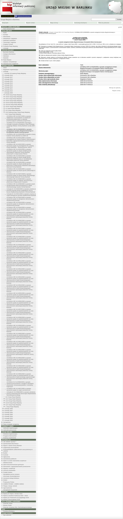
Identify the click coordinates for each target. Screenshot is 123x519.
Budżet (5, 453)
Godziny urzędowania (9, 438)
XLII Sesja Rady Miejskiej (12, 110)
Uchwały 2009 (8, 93)
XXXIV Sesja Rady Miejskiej (13, 97)
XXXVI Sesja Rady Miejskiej (13, 100)
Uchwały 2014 (8, 83)
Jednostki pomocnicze (9, 430)
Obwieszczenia (7, 462)
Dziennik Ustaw (7, 503)
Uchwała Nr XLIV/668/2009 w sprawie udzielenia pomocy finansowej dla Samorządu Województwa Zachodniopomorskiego (21, 393)
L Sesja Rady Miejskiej (12, 406)
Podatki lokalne (7, 472)
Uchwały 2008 (8, 408)
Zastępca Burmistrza (9, 54)
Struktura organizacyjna (10, 434)
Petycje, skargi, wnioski (10, 486)
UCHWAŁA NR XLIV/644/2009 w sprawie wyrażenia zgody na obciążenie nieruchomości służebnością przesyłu (20, 209)
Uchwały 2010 (8, 91)
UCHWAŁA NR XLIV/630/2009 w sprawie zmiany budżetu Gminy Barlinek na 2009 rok (21, 135)
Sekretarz (6, 56)
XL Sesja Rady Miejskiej (12, 108)
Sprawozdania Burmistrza (10, 443)
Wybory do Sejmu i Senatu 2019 (12, 493)
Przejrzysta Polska (8, 482)
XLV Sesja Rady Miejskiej (12, 397)
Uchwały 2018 (8, 75)
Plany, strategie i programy (11, 424)
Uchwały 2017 (8, 77)
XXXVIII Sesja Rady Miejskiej (14, 104)
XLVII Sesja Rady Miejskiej (13, 401)
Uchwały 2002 (8, 420)
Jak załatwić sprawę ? (9, 441)
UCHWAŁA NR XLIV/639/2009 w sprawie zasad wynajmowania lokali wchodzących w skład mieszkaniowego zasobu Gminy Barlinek (21, 185)
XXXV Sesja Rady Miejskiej (13, 98)
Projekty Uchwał (8, 44)
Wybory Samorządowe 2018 (11, 499)
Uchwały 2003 (8, 418)
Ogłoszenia (6, 457)
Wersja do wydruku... (115, 88)
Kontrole (5, 455)
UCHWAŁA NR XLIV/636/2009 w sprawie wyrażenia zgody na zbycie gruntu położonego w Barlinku (21, 170)
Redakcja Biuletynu (9, 511)
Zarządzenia (7, 422)
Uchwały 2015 (8, 81)
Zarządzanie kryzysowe (10, 490)
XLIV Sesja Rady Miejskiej (13, 114)
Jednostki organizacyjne (10, 428)
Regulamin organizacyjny (10, 69)
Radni (5, 32)
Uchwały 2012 (8, 87)
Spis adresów (7, 515)
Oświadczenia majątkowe (10, 63)
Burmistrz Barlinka (8, 52)
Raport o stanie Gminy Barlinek (12, 445)
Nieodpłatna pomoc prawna (11, 474)
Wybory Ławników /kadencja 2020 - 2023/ (15, 495)
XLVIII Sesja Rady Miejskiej (13, 403)
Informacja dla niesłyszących (24, 16)
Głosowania (6, 36)
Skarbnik (5, 58)
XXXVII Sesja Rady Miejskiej (13, 102)
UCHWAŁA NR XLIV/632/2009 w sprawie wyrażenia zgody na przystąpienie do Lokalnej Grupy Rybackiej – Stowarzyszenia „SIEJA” (20, 145)
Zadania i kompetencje (10, 62)
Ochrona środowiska (9, 470)
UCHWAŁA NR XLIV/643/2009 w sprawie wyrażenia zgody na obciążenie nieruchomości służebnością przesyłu (20, 204)
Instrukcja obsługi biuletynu (11, 478)
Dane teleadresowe (9, 29)
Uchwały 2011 (8, 89)
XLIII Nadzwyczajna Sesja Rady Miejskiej (17, 112)
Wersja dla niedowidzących (8, 16)
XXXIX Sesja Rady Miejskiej (13, 106)
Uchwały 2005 (8, 412)
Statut (5, 67)
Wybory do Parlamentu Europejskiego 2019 (16, 497)
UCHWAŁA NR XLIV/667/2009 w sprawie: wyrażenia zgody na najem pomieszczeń (19, 389)
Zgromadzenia (7, 488)
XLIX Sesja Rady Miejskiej (13, 405)
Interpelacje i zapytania (10, 38)
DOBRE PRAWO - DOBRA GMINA (13, 484)
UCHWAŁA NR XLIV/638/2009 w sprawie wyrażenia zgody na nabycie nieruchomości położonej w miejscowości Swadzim (19, 180)
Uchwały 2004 (8, 416)
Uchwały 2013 (8, 85)
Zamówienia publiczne (9, 459)
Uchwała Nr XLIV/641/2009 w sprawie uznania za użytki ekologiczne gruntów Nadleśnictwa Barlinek (21, 194)
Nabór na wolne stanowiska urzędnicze (14, 460)
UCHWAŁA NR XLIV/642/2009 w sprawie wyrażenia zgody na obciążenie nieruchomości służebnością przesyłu (20, 199)
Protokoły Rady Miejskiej (10, 46)
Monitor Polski (7, 505)
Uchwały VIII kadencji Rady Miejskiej (15, 73)
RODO (5, 480)
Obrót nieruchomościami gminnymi (13, 464)
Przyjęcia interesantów (10, 436)
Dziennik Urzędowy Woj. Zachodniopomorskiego (17, 507)
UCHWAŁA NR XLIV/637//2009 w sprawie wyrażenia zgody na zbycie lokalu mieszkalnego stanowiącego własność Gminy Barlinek (21, 175)
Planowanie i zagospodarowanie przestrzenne (16, 466)
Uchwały (5, 48)
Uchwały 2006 (8, 414)
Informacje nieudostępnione (11, 476)
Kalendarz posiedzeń (9, 40)
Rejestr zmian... (117, 90)
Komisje (5, 34)
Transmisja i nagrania (9, 42)
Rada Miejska (7, 60)
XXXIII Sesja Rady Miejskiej (13, 95)
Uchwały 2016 (8, 79)
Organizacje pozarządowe (11, 447)
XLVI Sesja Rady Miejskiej (13, 399)
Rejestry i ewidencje (9, 468)
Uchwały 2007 (8, 410)
